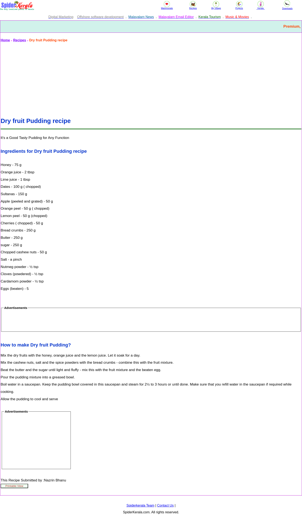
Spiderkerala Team (140, 505)
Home (5, 40)
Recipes (19, 40)
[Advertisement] (126, 77)
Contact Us (165, 505)
